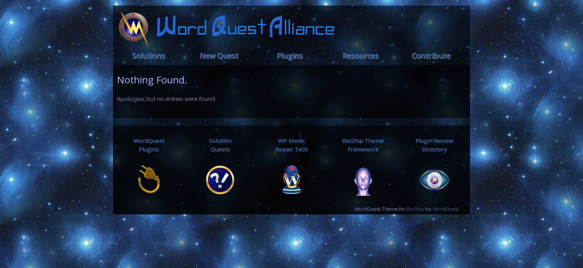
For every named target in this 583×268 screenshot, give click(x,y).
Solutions (148, 56)
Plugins (290, 56)
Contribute (431, 56)
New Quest (219, 56)
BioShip (415, 209)
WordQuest (445, 209)
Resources (360, 56)
